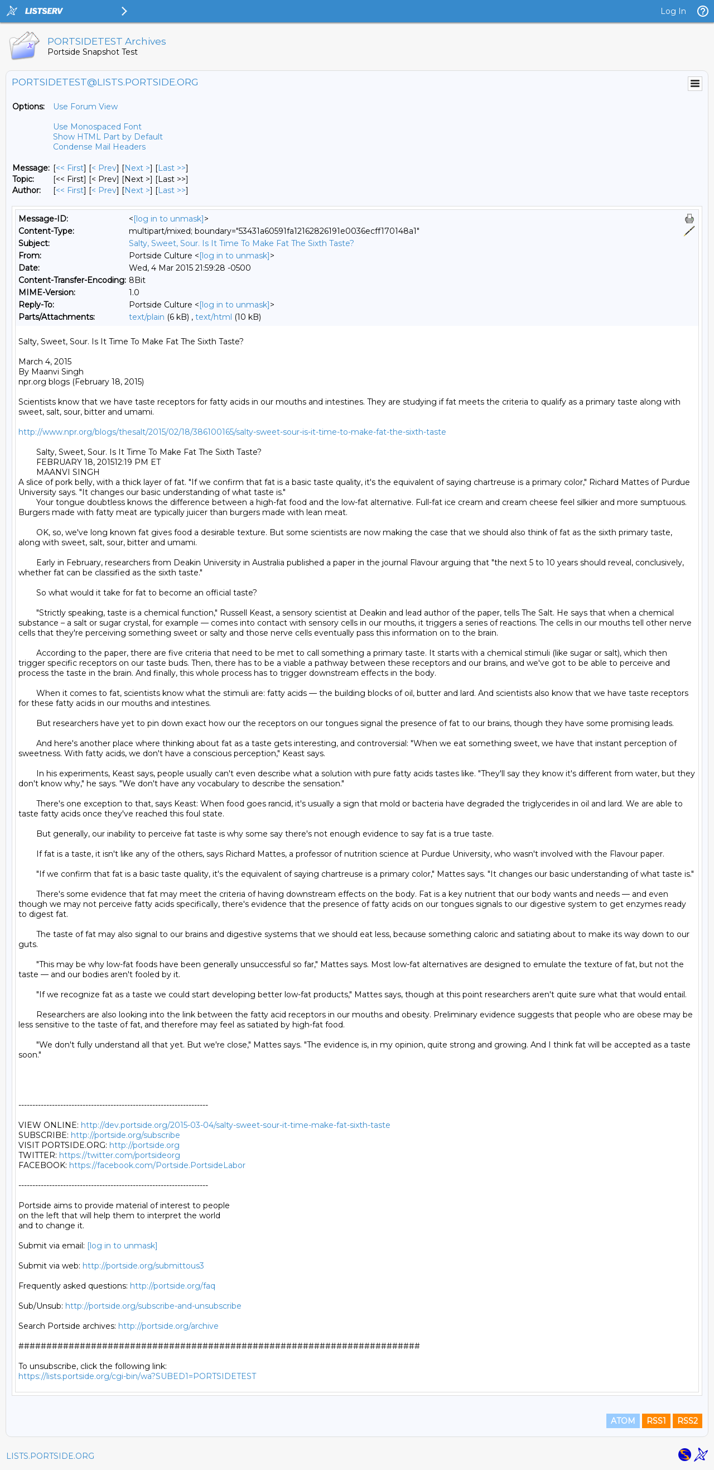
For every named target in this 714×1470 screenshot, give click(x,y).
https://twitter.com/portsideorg (119, 1155)
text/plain (147, 317)
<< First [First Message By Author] (70, 190)
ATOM (623, 1421)
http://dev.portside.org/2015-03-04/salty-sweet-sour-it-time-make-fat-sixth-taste (235, 1125)
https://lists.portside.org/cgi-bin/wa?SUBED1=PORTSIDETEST (137, 1376)
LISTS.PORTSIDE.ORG (50, 1456)
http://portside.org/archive (168, 1326)
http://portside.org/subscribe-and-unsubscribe (153, 1306)
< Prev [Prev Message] (104, 168)
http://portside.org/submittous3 (143, 1266)
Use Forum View (85, 107)
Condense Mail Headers (99, 147)
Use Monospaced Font (97, 127)
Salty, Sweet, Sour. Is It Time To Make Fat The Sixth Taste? (241, 243)
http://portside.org (144, 1145)
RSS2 (687, 1421)
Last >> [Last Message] (172, 168)
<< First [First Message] (70, 168)
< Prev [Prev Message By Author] (104, 190)
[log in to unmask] (168, 219)
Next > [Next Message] (137, 168)
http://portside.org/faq (172, 1286)
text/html (213, 317)
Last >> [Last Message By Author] (172, 190)
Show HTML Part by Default (108, 137)
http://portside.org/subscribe (125, 1135)
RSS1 (656, 1421)
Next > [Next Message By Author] (137, 190)
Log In (673, 11)
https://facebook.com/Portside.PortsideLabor (157, 1165)
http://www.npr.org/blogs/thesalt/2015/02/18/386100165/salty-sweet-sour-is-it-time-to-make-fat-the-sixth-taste (232, 432)
